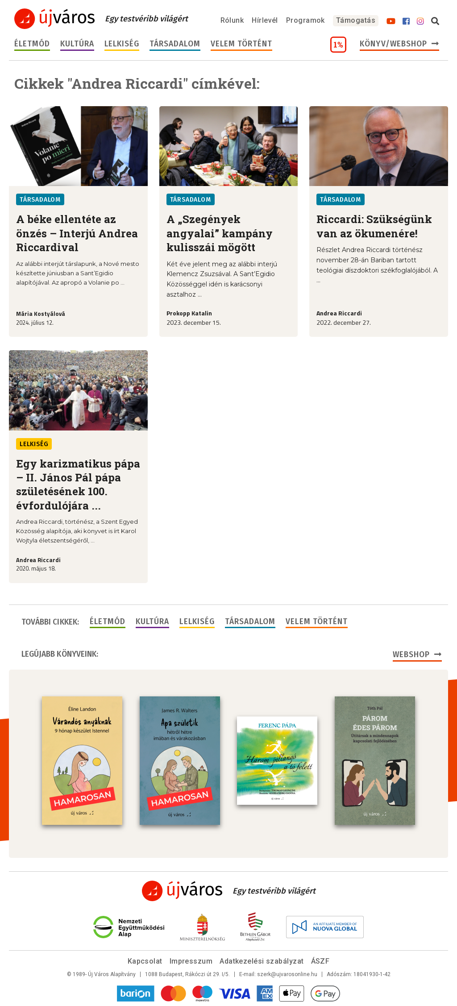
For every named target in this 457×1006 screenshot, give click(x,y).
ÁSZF (320, 961)
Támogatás (355, 20)
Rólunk (232, 20)
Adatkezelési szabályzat (261, 961)
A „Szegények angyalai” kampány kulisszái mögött (219, 233)
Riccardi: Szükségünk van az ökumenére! (374, 226)
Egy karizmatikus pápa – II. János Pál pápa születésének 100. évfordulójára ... (78, 484)
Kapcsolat (145, 961)
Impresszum (191, 961)
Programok (305, 20)
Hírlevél (265, 20)
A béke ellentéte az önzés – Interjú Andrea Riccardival (77, 233)
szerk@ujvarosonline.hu (287, 974)
